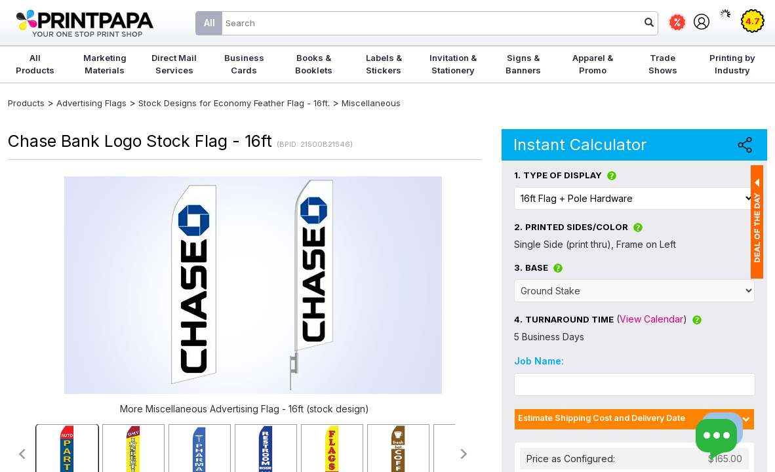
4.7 (752, 21)
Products (26, 103)
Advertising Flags (91, 103)
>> (464, 454)
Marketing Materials (105, 63)
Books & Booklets (313, 63)
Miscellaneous (371, 103)
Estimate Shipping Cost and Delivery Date (601, 418)
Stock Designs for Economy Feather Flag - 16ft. (234, 103)
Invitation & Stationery (453, 63)
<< (21, 454)
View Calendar (651, 318)
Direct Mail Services (174, 63)
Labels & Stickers (384, 63)
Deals (677, 22)
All (209, 22)
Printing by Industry (732, 63)
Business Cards (244, 63)
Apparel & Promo (592, 63)
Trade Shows (662, 63)
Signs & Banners (523, 63)
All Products (35, 63)
